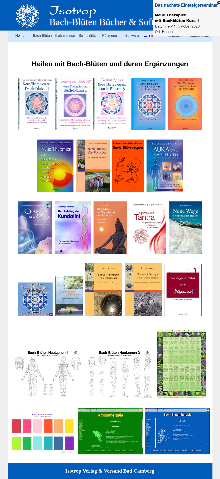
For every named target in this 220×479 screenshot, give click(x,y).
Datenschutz (199, 35)
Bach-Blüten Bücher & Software (110, 22)
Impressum (176, 35)
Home (20, 35)
